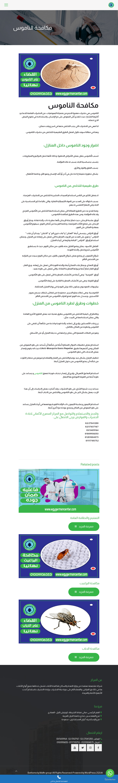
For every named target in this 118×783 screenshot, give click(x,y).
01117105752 (74, 742)
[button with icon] (98, 747)
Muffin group (45, 773)
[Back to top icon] (16, 771)
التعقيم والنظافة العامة (84, 518)
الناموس (38, 373)
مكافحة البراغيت (89, 583)
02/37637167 (73, 739)
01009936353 (62, 742)
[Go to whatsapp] (110, 773)
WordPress (90, 773)
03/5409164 (61, 739)
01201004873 (87, 742)
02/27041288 (86, 739)
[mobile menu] (6, 5)
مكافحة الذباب (90, 648)
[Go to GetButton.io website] (110, 780)
